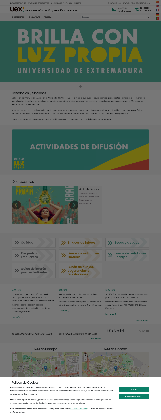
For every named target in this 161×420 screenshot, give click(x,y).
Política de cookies (78, 409)
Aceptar (134, 389)
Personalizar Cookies (134, 397)
